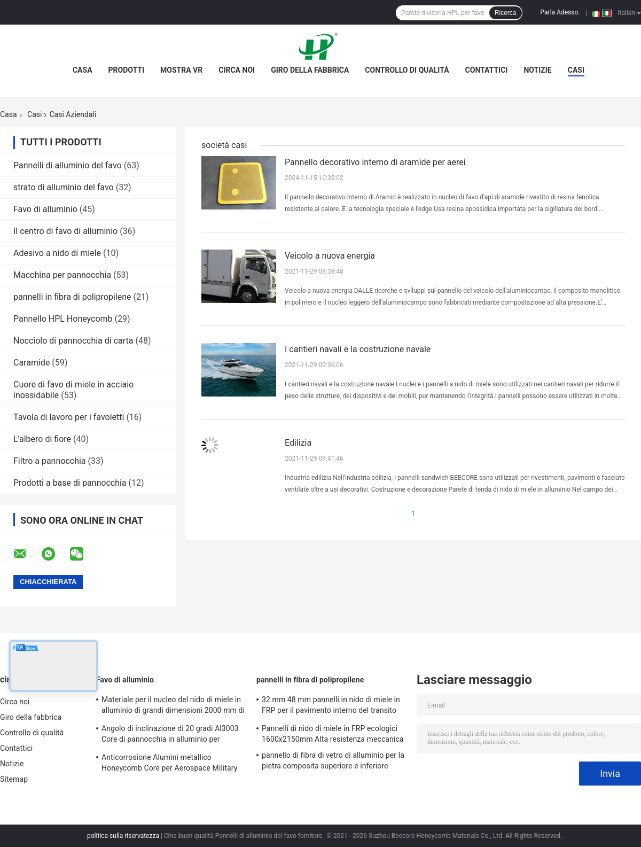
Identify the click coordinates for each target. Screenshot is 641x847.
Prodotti (126, 70)
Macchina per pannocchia (62, 275)
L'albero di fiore (42, 439)
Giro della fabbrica (310, 70)
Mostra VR (181, 70)
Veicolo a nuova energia (330, 256)
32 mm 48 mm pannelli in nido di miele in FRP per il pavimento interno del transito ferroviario (331, 706)
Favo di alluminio (45, 209)
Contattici (486, 70)
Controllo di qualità (407, 70)
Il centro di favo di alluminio (65, 231)
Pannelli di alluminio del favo (67, 165)
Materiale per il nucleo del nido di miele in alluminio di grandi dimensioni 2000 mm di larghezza (173, 706)
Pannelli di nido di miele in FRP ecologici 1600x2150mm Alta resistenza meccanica (333, 733)
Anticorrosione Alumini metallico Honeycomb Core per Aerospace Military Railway (169, 764)
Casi (576, 70)
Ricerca (506, 13)
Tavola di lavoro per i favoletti (68, 417)
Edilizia (298, 443)
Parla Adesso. (560, 12)
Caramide (31, 363)
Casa (82, 70)
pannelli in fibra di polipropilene (72, 297)
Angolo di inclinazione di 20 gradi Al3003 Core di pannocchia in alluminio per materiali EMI (170, 735)
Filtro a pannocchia (49, 461)
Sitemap (14, 779)
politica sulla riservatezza (123, 836)
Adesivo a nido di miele (57, 253)
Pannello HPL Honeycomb (63, 319)
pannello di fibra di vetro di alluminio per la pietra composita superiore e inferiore (333, 760)
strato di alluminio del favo (63, 187)
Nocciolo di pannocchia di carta (73, 341)
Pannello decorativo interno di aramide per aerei (375, 162)
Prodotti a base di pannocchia (70, 483)
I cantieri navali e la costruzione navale (358, 349)
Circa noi (236, 70)
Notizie (537, 70)
